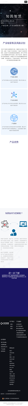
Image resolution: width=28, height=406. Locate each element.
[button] (25, 2)
